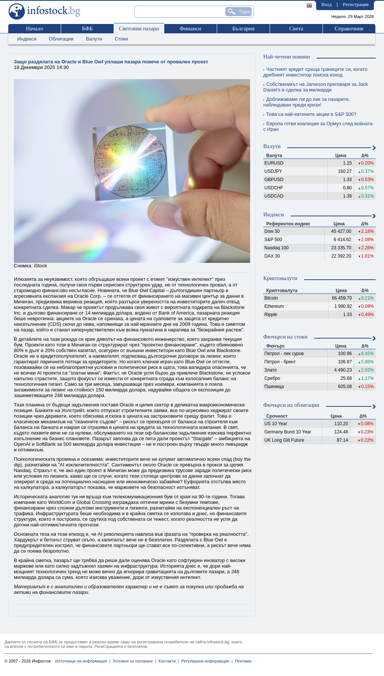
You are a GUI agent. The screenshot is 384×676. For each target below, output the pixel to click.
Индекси (26, 39)
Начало (34, 28)
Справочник (348, 28)
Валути (94, 39)
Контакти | (167, 661)
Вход (326, 4)
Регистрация (356, 4)
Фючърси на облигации (291, 405)
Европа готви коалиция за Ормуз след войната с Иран (318, 126)
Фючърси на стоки (285, 337)
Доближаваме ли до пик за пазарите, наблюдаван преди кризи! (306, 102)
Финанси (190, 28)
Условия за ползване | (133, 661)
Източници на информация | (82, 661)
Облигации (61, 39)
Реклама (241, 661)
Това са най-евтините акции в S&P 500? (310, 114)
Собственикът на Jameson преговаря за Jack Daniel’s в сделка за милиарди (315, 87)
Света (296, 28)
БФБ (87, 28)
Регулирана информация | (205, 661)
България (243, 28)
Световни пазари (139, 28)
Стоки (121, 39)
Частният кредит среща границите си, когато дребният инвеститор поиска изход (315, 72)
